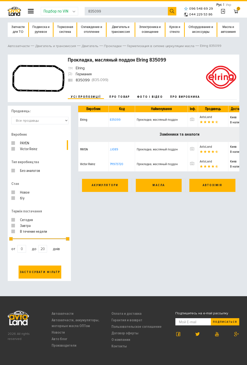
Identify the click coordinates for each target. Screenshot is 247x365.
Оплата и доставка (126, 313)
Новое (25, 192)
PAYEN (24, 143)
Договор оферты (124, 333)
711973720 (116, 164)
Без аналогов (30, 170)
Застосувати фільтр (40, 272)
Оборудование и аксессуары (200, 29)
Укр (228, 5)
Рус (219, 5)
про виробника (185, 97)
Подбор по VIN (59, 11)
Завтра (25, 225)
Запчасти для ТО (18, 29)
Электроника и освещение (150, 29)
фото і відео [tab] (150, 97)
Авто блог (59, 339)
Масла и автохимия (228, 29)
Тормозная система (65, 29)
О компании (120, 339)
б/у (22, 198)
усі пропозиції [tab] (86, 97)
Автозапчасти (63, 313)
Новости (58, 332)
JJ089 (114, 149)
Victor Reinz (28, 149)
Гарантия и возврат (126, 320)
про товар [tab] (119, 97)
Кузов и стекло (174, 29)
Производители (64, 345)
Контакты (119, 346)
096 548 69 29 (198, 9)
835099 (115, 120)
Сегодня (26, 220)
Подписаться (225, 322)
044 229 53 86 (198, 14)
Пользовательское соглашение (136, 326)
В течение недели (33, 231)
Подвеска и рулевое (40, 29)
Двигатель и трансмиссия (120, 29)
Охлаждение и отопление (91, 29)
